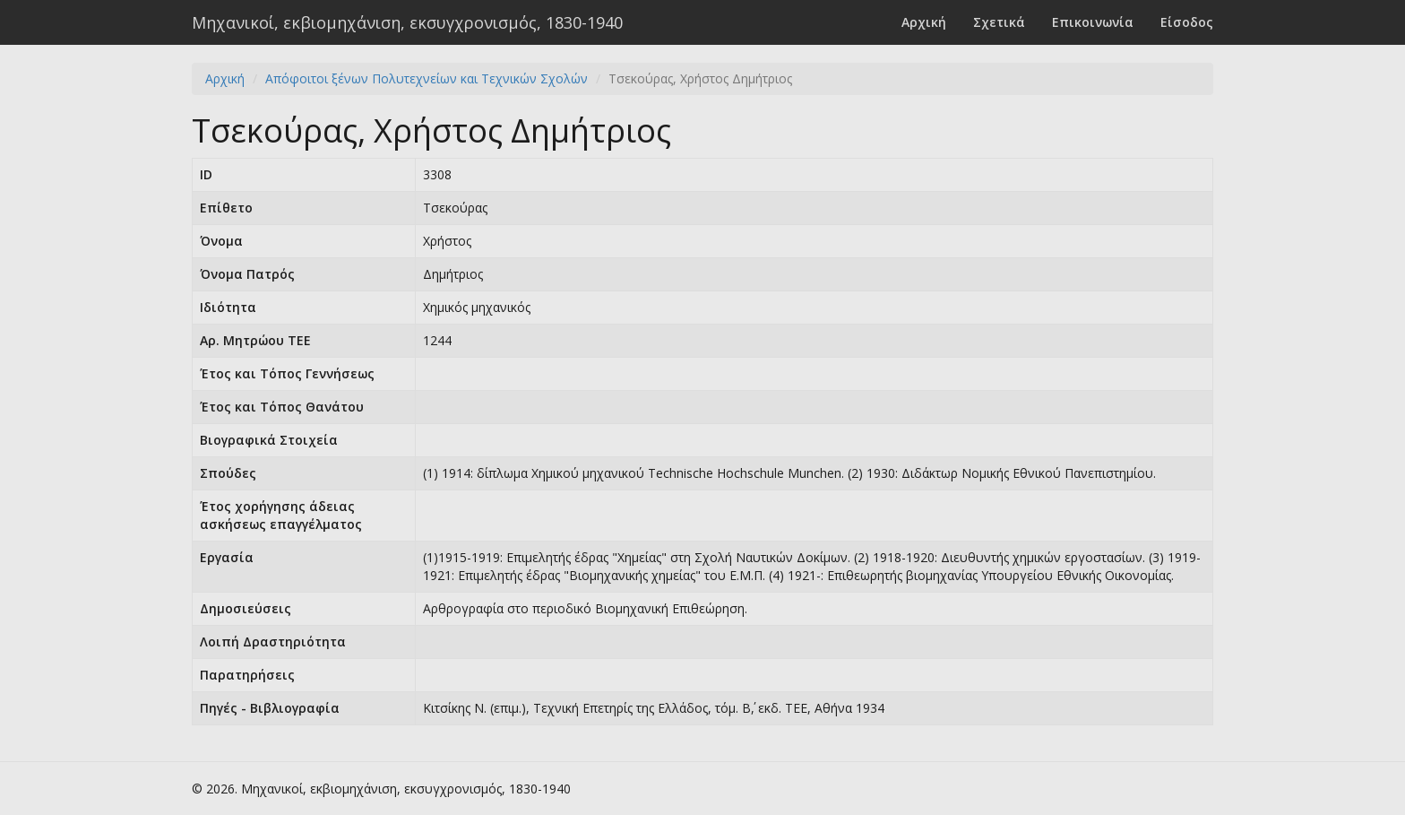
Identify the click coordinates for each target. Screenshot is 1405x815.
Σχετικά (999, 21)
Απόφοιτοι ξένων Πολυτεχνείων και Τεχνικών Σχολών (426, 78)
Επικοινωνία (1092, 21)
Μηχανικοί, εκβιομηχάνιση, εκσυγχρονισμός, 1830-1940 (407, 22)
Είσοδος (1186, 21)
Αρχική (923, 21)
